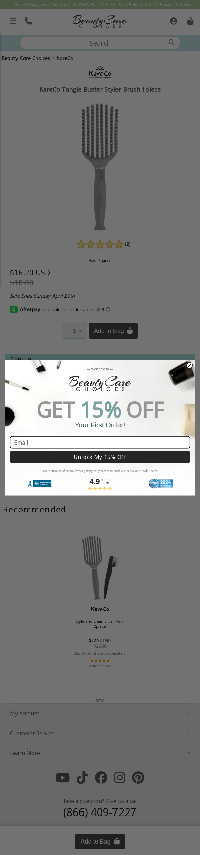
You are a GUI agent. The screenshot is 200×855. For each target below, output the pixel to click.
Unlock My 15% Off (100, 457)
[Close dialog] (190, 365)
